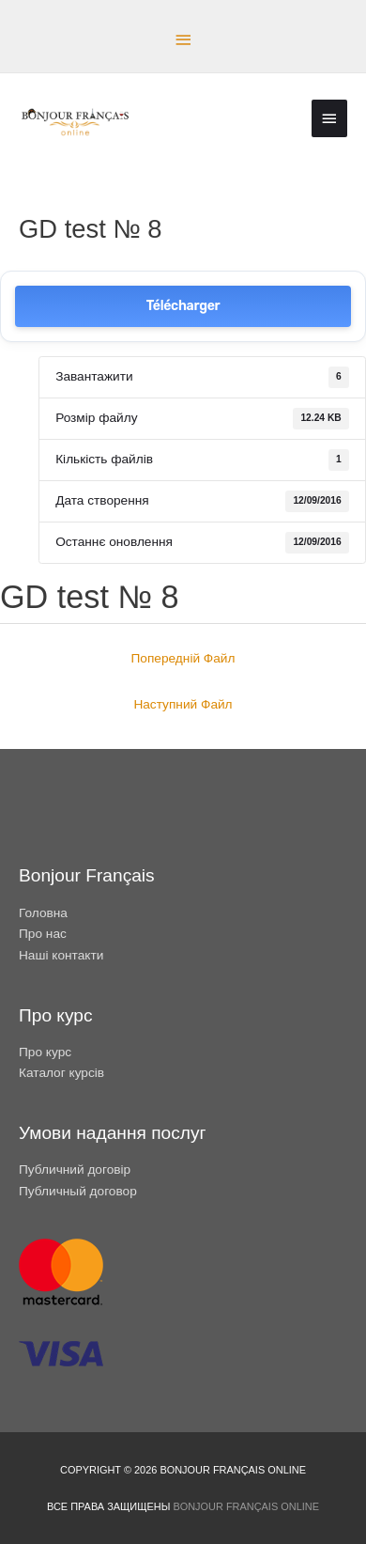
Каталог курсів (61, 1073)
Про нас (43, 934)
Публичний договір (74, 1169)
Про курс (45, 1052)
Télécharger (183, 306)
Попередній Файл (183, 658)
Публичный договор (78, 1191)
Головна (43, 913)
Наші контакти (61, 955)
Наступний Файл (182, 704)
